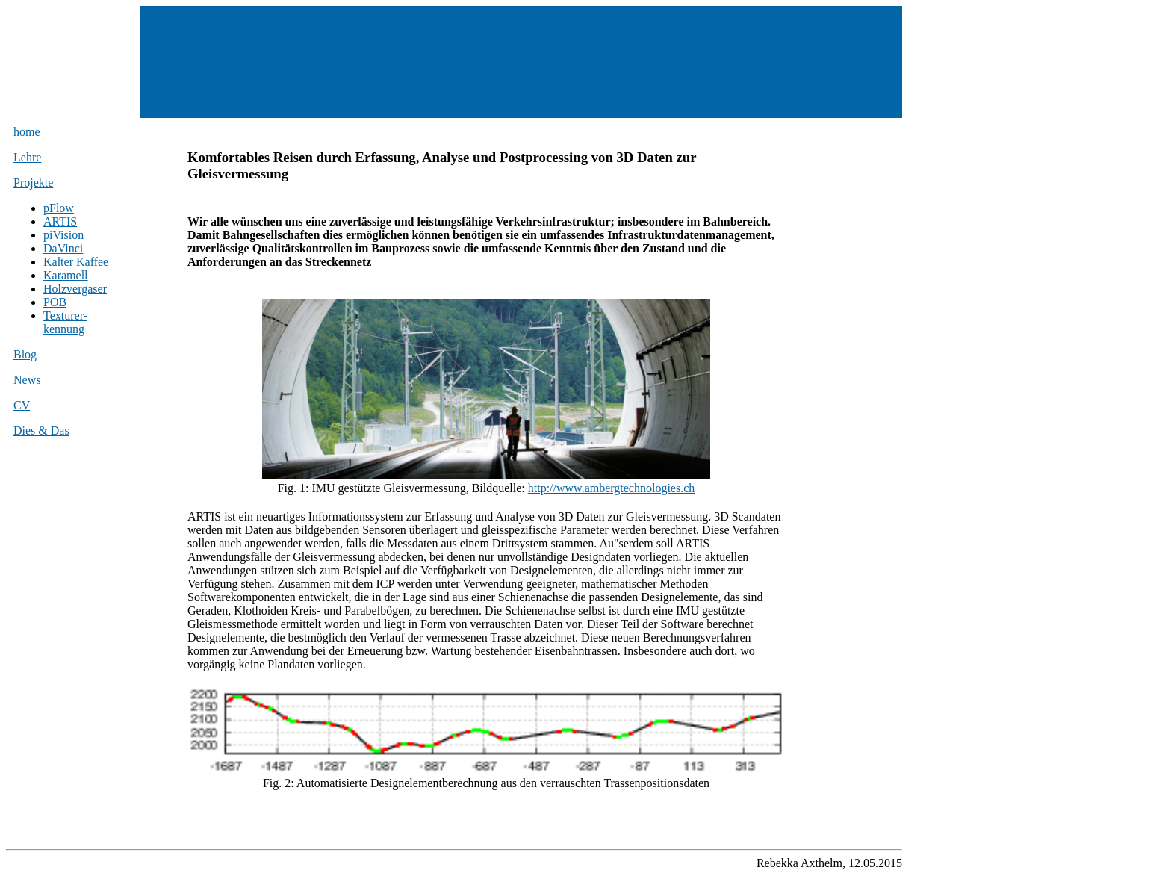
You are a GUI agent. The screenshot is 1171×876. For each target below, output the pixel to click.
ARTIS (60, 221)
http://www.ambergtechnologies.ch (611, 488)
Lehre (27, 157)
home (26, 131)
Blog (25, 354)
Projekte (33, 182)
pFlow (58, 208)
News (26, 379)
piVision (63, 235)
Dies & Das (41, 430)
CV (21, 405)
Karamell (65, 275)
